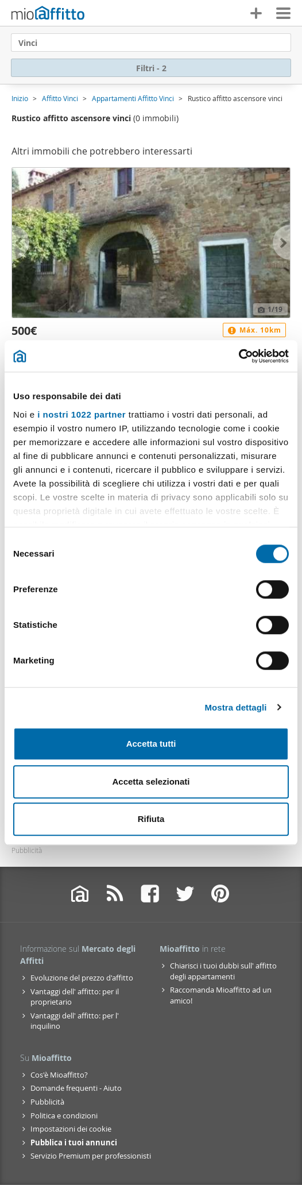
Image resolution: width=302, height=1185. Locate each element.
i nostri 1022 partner (81, 414)
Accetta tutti (151, 743)
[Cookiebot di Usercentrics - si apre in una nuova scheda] (238, 356)
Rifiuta (151, 819)
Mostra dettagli (235, 707)
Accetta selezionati (150, 781)
